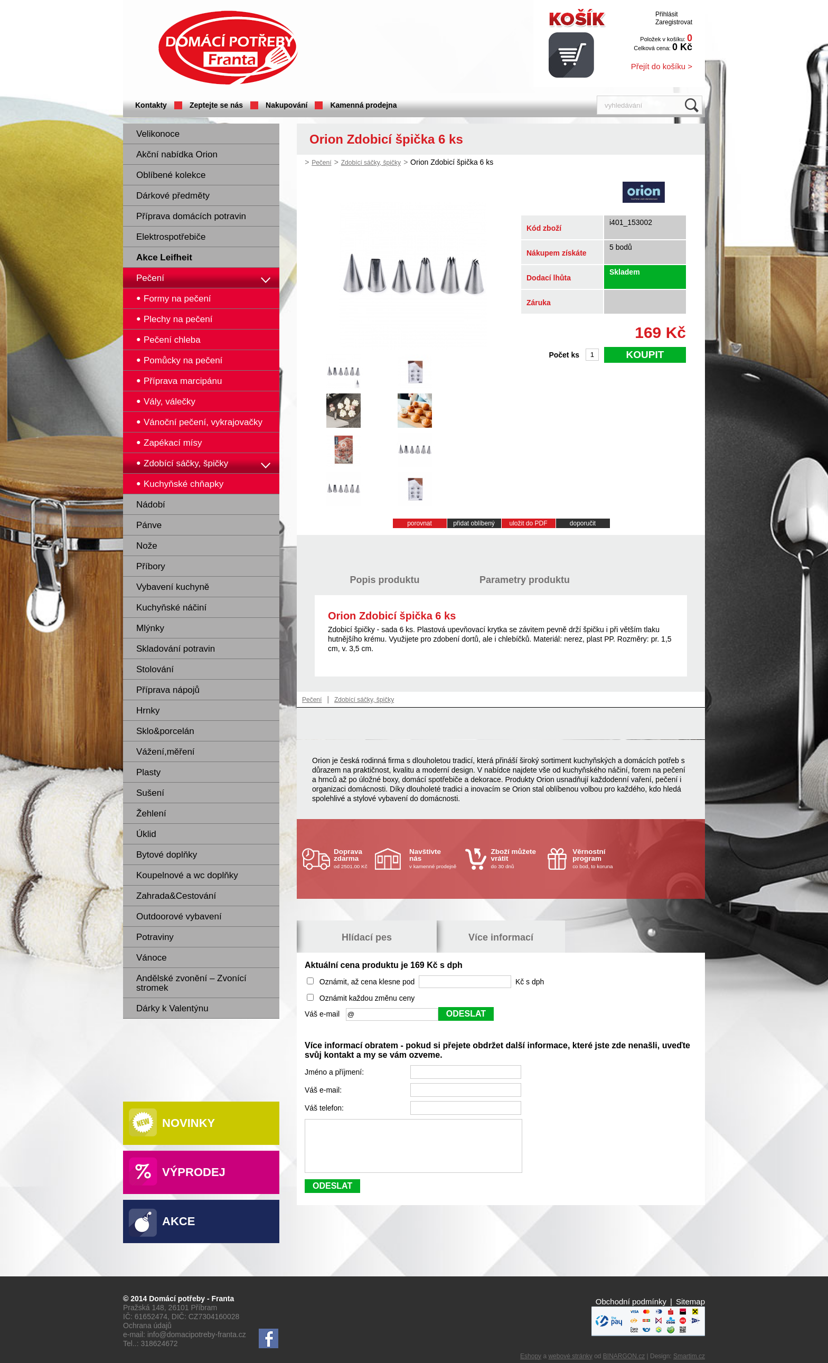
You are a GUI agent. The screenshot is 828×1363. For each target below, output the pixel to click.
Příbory (150, 566)
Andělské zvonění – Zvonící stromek (191, 983)
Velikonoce (158, 134)
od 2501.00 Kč (353, 858)
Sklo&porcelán (165, 731)
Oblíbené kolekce (170, 175)
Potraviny (155, 937)
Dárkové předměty (173, 196)
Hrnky (147, 711)
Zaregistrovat (673, 22)
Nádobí (150, 505)
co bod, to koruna (597, 858)
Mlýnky (150, 628)
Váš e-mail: (324, 1090)
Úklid (146, 834)
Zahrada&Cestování (176, 896)
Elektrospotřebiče (170, 237)
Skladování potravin (175, 649)
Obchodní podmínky (631, 1301)
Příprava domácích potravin (191, 216)
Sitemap (690, 1301)
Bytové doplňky (166, 855)
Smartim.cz (689, 1356)
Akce (178, 1221)
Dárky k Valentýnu (172, 1008)
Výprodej (193, 1172)
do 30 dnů (516, 858)
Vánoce (151, 958)
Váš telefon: (325, 1108)
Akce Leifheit (164, 257)
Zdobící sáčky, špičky (371, 162)
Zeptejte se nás (216, 105)
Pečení (150, 278)
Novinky (188, 1123)
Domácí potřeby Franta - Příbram (228, 48)
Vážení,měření (165, 752)
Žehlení (151, 814)
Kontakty (151, 105)
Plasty (148, 772)
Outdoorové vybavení (179, 916)
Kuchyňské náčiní (171, 608)
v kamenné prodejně (434, 858)
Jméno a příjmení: (335, 1072)
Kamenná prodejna (363, 105)
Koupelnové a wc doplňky (187, 875)
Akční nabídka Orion (177, 154)
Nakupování (286, 105)
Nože (146, 546)
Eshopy (530, 1356)
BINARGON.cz (624, 1356)
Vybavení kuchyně (172, 587)
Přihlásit (666, 14)
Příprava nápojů (168, 690)
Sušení (150, 793)
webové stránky (570, 1356)
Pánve (149, 525)
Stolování (155, 669)
